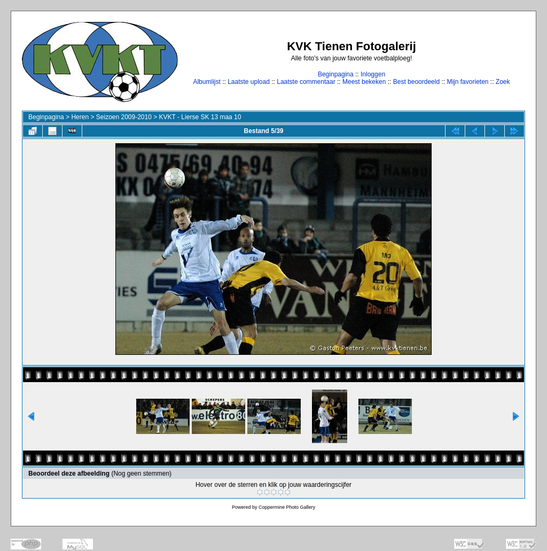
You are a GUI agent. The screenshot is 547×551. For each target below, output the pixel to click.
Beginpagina (336, 74)
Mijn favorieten (467, 82)
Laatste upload (249, 82)
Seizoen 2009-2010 (124, 117)
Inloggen (373, 74)
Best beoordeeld (416, 82)
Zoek (503, 82)
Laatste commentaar (306, 82)
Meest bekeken (364, 82)
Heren (80, 117)
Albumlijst (206, 82)
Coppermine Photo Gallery (287, 507)
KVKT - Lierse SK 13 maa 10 (200, 117)
